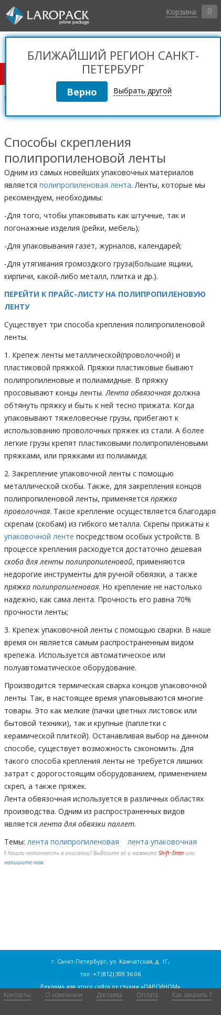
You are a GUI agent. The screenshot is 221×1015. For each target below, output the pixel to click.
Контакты (17, 994)
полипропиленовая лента (85, 185)
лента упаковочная (162, 842)
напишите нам (24, 862)
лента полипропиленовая (73, 842)
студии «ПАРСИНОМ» (150, 986)
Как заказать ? (192, 994)
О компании (63, 994)
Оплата (147, 994)
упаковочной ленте (39, 536)
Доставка (109, 994)
